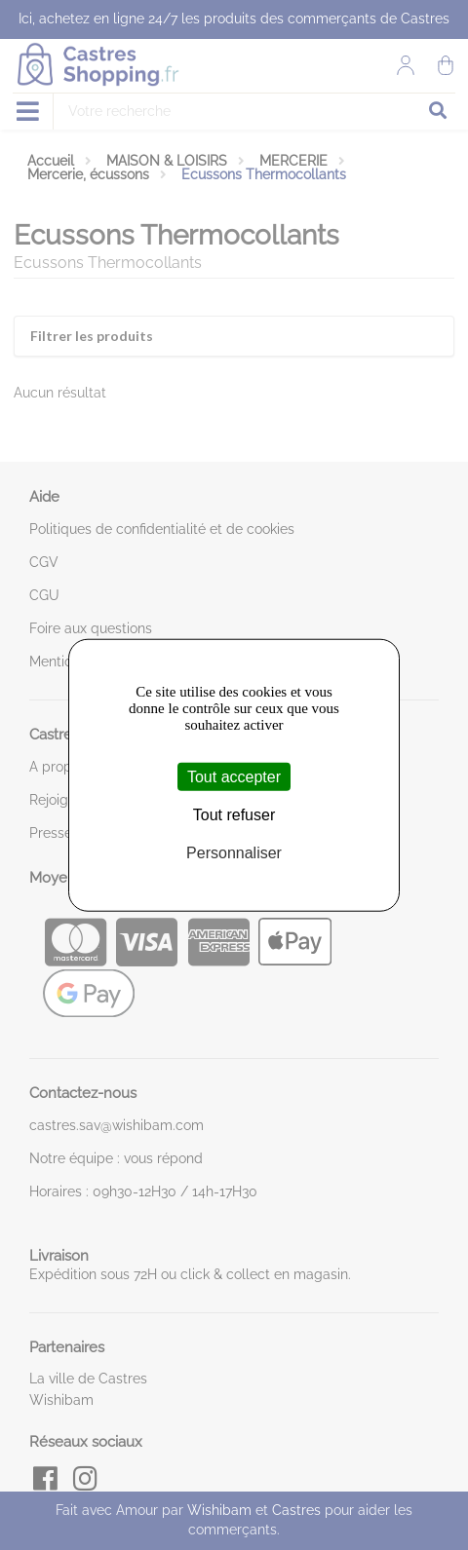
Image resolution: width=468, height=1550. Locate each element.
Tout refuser (234, 814)
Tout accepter (234, 776)
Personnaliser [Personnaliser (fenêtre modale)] (234, 853)
